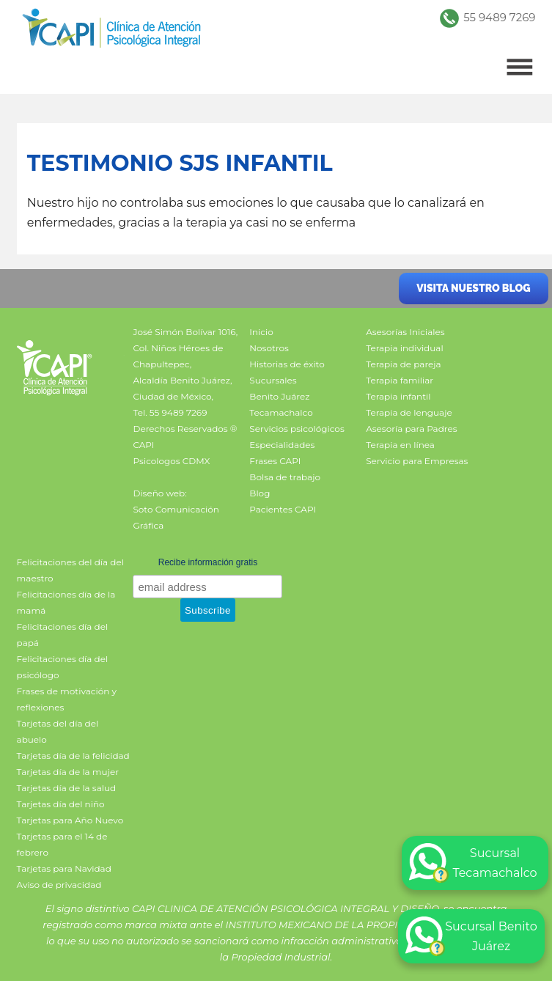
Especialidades (281, 444)
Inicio (261, 331)
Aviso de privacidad (59, 884)
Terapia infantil (398, 396)
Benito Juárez (279, 396)
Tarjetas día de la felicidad (73, 755)
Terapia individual (404, 347)
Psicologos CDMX (171, 460)
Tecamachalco (280, 412)
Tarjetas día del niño (61, 803)
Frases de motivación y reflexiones (67, 699)
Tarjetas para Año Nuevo (70, 820)
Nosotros (269, 347)
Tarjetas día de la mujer (68, 771)
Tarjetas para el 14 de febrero (62, 844)
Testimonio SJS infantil (180, 163)
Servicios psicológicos (296, 428)
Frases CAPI (275, 460)
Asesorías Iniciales (405, 331)
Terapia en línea (400, 444)
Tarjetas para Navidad (64, 868)
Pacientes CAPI (282, 509)
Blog (259, 493)
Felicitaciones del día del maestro (70, 570)
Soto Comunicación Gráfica (175, 517)
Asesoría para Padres (411, 428)
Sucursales (272, 380)
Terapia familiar (399, 380)
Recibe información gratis (207, 562)
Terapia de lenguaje (409, 412)
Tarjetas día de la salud (67, 787)
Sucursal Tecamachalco (473, 863)
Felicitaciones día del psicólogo (62, 666)
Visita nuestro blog (473, 288)
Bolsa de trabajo (284, 476)
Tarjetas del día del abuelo (58, 731)
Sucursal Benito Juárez (471, 936)
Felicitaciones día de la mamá (66, 602)
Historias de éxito (286, 364)
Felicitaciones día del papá (62, 634)
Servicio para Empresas (417, 460)
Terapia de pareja (403, 364)
